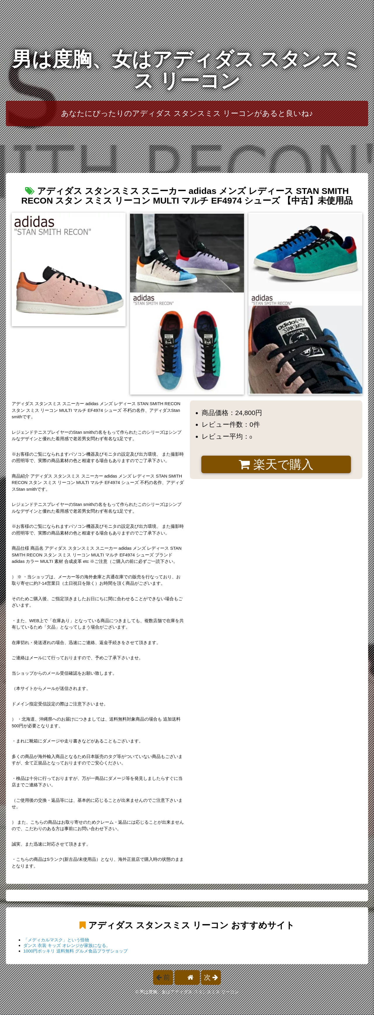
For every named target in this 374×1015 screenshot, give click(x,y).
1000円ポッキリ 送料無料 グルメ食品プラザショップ (75, 950)
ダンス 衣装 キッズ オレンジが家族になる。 (66, 945)
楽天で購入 (276, 464)
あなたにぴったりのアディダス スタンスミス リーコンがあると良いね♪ (187, 113)
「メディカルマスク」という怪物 (56, 939)
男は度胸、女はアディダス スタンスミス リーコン (187, 70)
